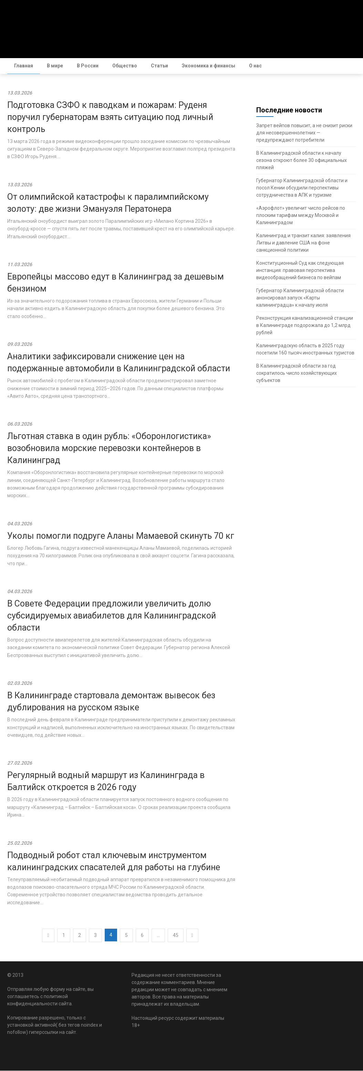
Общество (124, 65)
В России (87, 65)
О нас (255, 65)
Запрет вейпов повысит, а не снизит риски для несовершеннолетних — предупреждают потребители (304, 133)
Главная (23, 65)
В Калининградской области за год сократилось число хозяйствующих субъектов (296, 373)
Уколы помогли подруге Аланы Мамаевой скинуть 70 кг (120, 536)
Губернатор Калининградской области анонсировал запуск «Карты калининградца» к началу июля (300, 298)
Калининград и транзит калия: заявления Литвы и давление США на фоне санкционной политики (303, 243)
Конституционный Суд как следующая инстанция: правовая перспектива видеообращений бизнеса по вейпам (300, 271)
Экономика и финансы (208, 65)
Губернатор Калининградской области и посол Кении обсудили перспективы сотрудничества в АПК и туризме (302, 188)
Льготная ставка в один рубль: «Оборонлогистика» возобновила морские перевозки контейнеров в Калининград (109, 448)
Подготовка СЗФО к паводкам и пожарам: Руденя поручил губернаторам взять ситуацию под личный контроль (110, 117)
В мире (55, 65)
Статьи (159, 65)
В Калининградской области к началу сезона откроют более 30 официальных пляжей (301, 161)
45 (175, 935)
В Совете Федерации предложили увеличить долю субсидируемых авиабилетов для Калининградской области (111, 616)
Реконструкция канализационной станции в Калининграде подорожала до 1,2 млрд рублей (304, 326)
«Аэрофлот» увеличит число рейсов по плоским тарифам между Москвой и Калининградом (300, 216)
